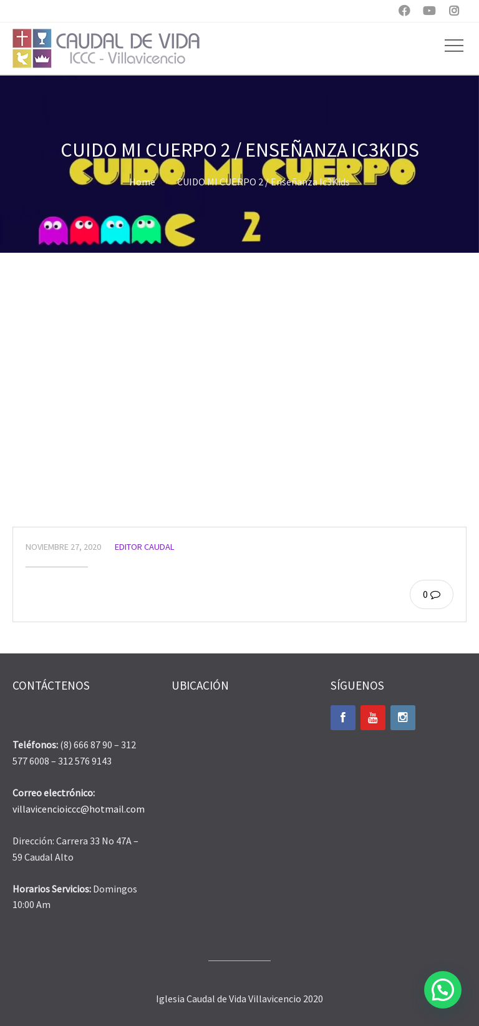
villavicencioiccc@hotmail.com (78, 809)
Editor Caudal (145, 546)
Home (142, 181)
